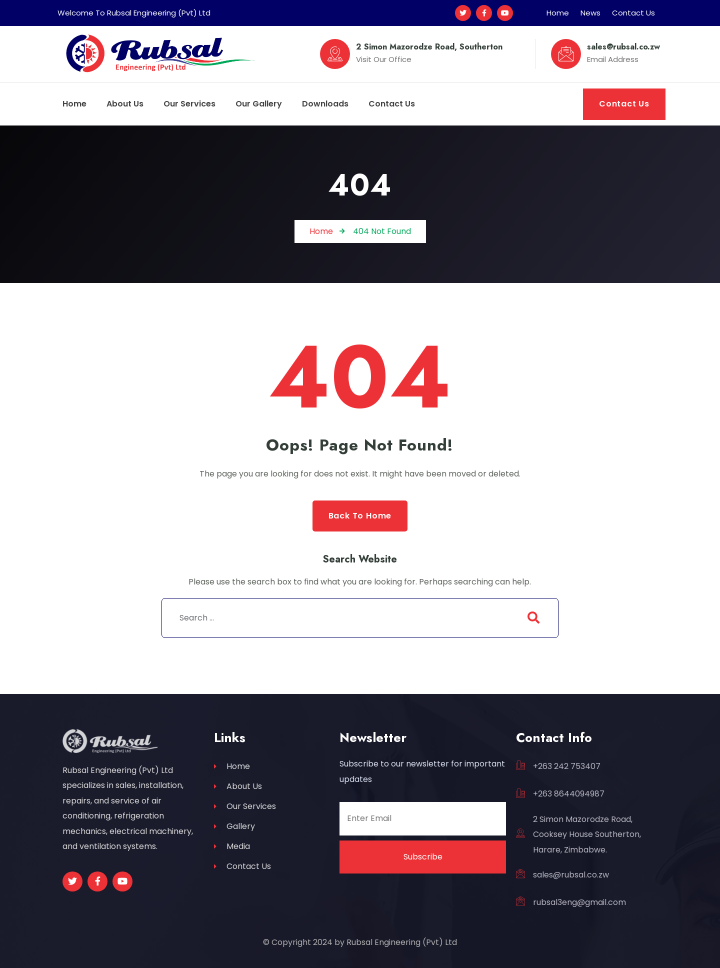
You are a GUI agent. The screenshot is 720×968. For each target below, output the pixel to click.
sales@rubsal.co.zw (571, 874)
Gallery (234, 826)
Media (232, 846)
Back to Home (360, 516)
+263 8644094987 (568, 794)
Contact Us (633, 12)
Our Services (245, 806)
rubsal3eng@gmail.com (579, 902)
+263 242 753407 (566, 766)
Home (557, 12)
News (590, 12)
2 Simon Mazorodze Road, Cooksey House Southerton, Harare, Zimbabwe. (587, 835)
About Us (238, 786)
